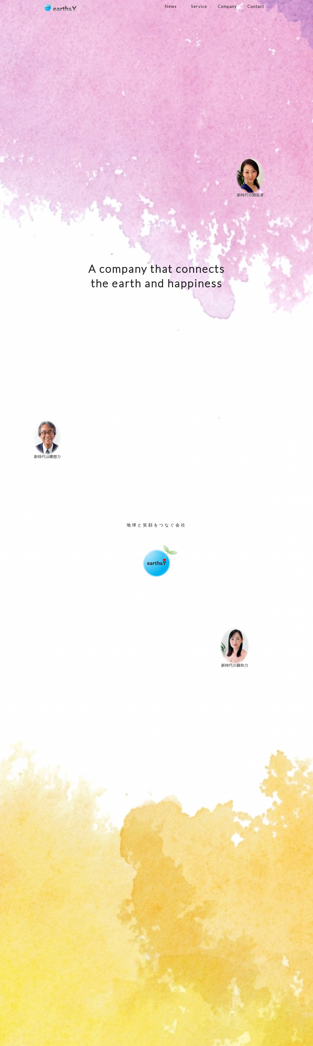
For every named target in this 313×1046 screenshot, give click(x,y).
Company (227, 7)
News (171, 7)
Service (199, 7)
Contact (255, 7)
